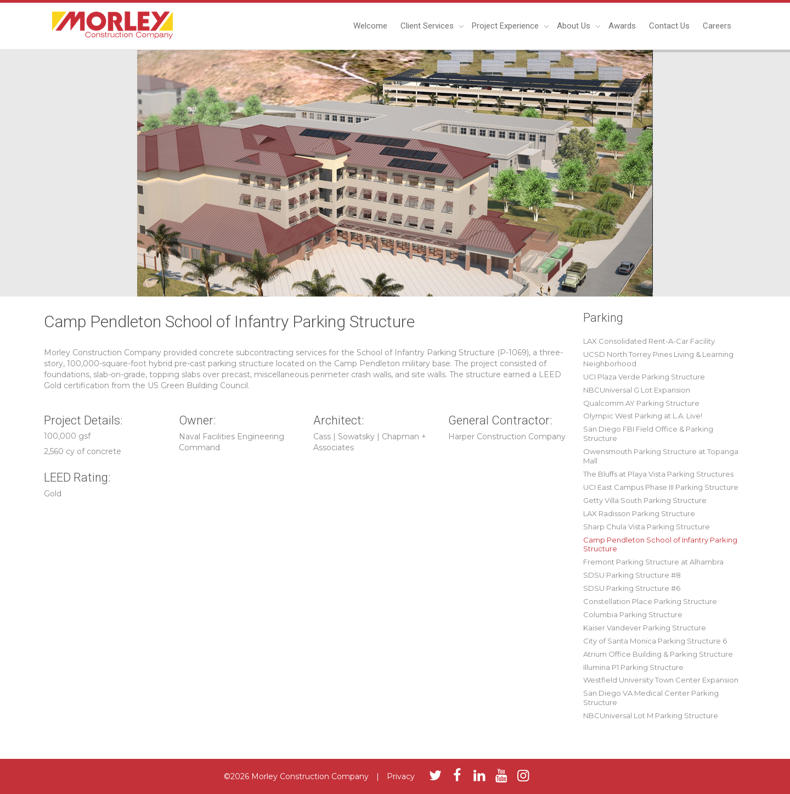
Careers (717, 26)
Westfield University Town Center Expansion (660, 679)
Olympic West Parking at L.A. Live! (642, 415)
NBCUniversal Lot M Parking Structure (650, 715)
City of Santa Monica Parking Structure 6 (655, 640)
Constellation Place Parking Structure (650, 601)
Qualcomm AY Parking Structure (641, 403)
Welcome (370, 26)
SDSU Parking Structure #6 (631, 588)
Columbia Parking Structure (632, 614)
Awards (622, 26)
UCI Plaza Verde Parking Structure (644, 376)
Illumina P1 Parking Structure (633, 667)
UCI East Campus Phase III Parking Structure (660, 487)
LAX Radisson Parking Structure (639, 513)
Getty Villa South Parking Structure (645, 500)
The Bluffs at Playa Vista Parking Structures (658, 473)
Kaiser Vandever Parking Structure (644, 627)
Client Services (428, 26)
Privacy (401, 776)
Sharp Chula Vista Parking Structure (646, 526)
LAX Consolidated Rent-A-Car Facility (649, 341)
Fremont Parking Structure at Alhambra (653, 561)
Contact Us (669, 26)
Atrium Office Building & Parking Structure (658, 654)
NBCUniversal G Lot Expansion (636, 389)
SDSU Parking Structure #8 (632, 575)
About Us (574, 26)
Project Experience (506, 26)
